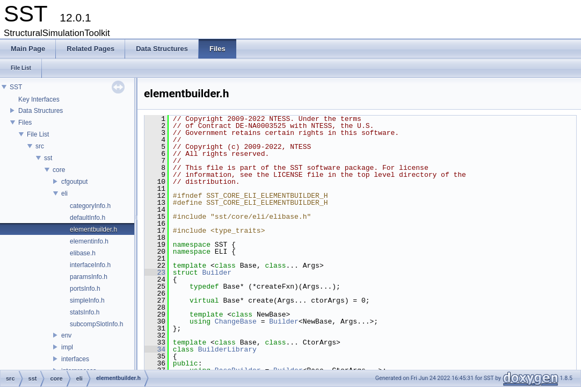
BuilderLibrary (227, 349)
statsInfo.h (84, 312)
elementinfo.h (89, 241)
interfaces (75, 359)
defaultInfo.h (87, 217)
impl (67, 347)
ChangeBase (236, 321)
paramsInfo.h (88, 277)
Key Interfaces (39, 99)
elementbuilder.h (93, 229)
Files (25, 122)
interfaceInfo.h (90, 265)
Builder (216, 272)
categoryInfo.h (90, 206)
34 (154, 349)
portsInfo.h (85, 288)
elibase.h (83, 253)
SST (16, 87)
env (66, 335)
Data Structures (40, 110)
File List (38, 134)
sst (48, 158)
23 (154, 272)
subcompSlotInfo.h (96, 324)
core (59, 170)
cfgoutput (74, 181)
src (39, 146)
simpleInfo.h (87, 300)
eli (64, 193)
